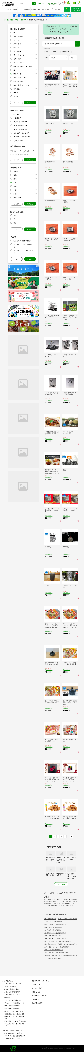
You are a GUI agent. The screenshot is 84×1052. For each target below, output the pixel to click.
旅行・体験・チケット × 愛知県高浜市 (56, 947)
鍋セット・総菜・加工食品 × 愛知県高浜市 (58, 941)
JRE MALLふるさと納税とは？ (14, 1033)
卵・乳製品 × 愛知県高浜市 (53, 930)
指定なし (16, 114)
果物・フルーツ (18, 44)
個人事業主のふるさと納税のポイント (15, 1017)
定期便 (15, 93)
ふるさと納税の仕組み (11, 989)
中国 (14, 190)
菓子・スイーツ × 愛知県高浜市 (54, 938)
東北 (14, 175)
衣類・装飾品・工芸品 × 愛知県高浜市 (56, 952)
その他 (15, 96)
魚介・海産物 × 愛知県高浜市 (67, 919)
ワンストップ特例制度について (14, 1003)
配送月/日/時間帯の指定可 (22, 241)
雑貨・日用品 (18, 81)
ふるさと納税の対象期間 (12, 992)
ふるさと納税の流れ (10, 986)
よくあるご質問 (37, 988)
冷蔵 (14, 215)
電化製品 (16, 89)
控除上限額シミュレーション (41, 981)
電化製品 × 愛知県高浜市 (52, 955)
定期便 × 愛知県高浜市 (69, 955)
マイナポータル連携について (13, 1000)
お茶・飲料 (17, 59)
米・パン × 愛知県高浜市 (54, 921)
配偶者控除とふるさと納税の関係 (15, 1021)
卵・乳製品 (17, 51)
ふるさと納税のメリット (12, 994)
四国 (14, 194)
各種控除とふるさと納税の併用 (14, 1014)
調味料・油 (17, 74)
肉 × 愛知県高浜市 (50, 919)
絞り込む (30, 103)
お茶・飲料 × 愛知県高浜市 (53, 936)
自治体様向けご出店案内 (39, 995)
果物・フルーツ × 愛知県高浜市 (54, 924)
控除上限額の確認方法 (11, 1008)
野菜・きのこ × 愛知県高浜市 (53, 927)
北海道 (15, 171)
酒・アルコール (18, 55)
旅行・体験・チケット (21, 78)
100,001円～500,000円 (21, 133)
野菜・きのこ (18, 48)
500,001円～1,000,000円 (21, 137)
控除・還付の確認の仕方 (12, 1005)
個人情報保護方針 (37, 1003)
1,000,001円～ (18, 140)
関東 (14, 179)
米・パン (16, 40)
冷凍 (14, 219)
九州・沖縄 (17, 198)
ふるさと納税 (8, 20)
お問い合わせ (36, 992)
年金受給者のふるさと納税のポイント (15, 1025)
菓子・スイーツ (18, 62)
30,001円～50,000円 (20, 125)
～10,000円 (17, 118)
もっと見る (61, 884)
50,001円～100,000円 (20, 129)
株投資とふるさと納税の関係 (13, 1011)
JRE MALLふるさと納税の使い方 (14, 1036)
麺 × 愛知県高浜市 (50, 944)
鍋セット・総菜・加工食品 (22, 66)
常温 (14, 223)
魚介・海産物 (18, 36)
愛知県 (23, 20)
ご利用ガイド (36, 984)
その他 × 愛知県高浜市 (53, 958)
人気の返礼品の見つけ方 (12, 1038)
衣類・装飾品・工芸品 (21, 85)
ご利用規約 (35, 999)
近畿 (14, 186)
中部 (16, 20)
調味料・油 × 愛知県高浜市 (67, 944)
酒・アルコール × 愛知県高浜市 (54, 933)
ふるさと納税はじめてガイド (13, 983)
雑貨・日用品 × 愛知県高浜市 (53, 950)
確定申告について (10, 997)
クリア (16, 103)
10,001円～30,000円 (20, 122)
